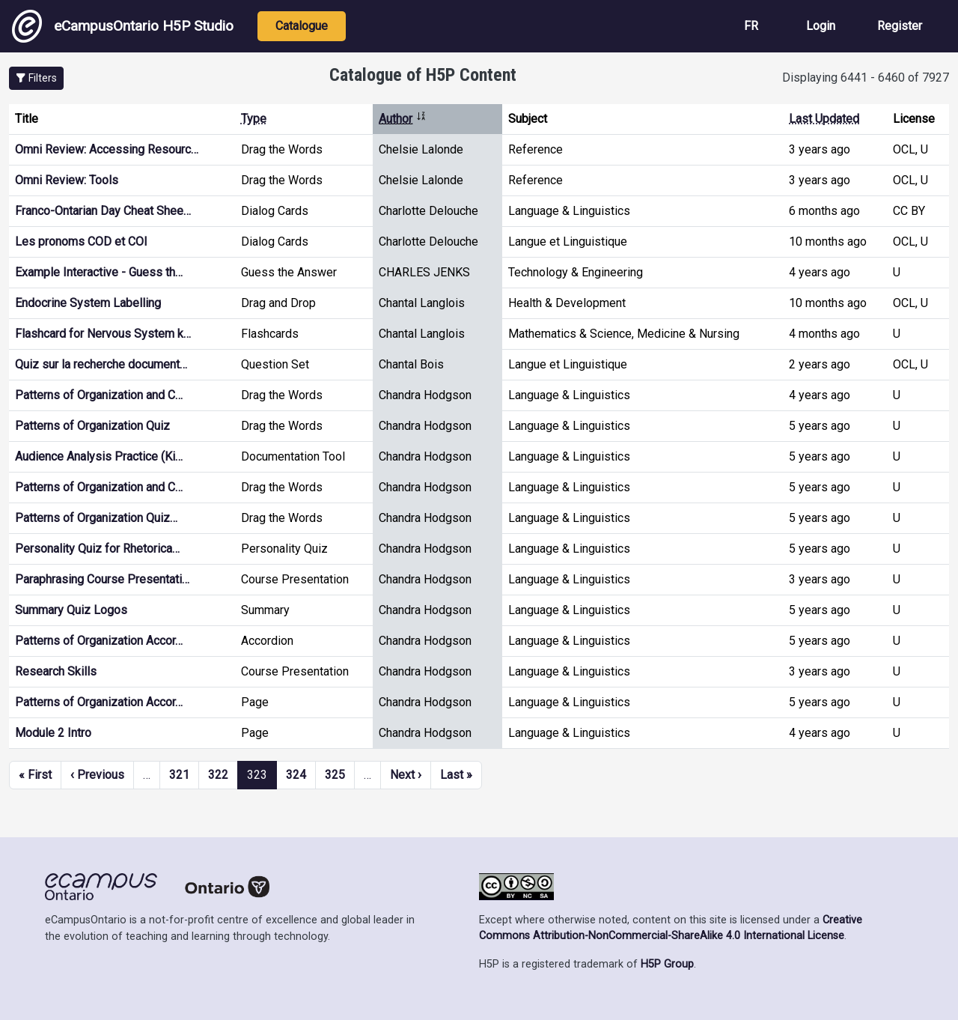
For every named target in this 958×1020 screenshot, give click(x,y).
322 (218, 775)
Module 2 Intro (53, 733)
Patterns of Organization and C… (99, 395)
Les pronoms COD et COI (81, 241)
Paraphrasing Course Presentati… (102, 579)
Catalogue (301, 26)
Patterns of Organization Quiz (92, 426)
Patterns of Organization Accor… (99, 641)
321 (179, 775)
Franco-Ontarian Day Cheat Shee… (103, 211)
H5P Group (667, 964)
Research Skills (56, 671)
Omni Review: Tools (66, 180)
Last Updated (824, 119)
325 (335, 775)
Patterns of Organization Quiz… (96, 518)
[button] (36, 78)
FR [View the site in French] (751, 26)
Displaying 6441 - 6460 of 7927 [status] (865, 77)
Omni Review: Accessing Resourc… (106, 149)
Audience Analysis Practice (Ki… (99, 456)
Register (899, 26)
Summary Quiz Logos (71, 610)
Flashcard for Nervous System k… (103, 334)
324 (296, 775)
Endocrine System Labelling (88, 303)
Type (253, 119)
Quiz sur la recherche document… (101, 364)
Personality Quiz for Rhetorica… (97, 548)
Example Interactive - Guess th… (99, 272)
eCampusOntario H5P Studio (123, 26)
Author (403, 119)
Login (820, 26)
